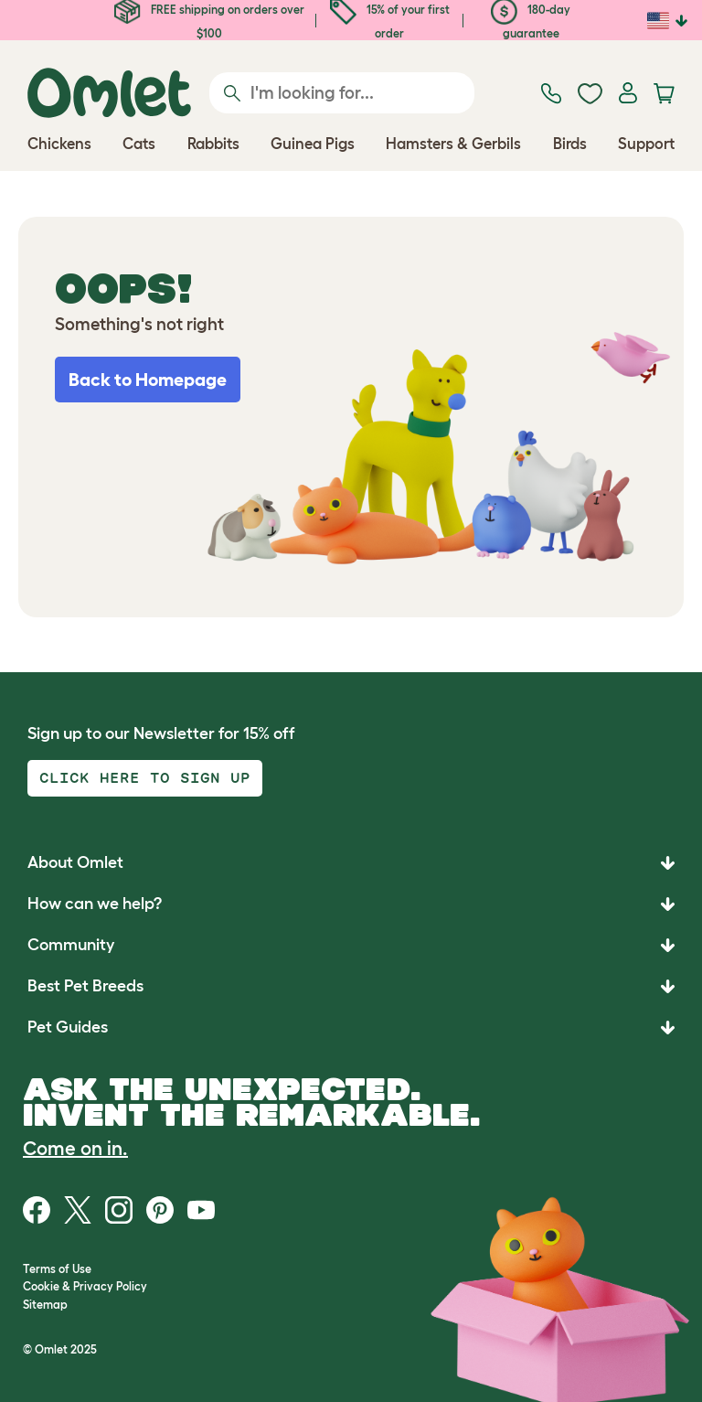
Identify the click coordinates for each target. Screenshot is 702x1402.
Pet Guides (67, 1027)
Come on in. (75, 1148)
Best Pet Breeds (85, 986)
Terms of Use (57, 1269)
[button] (351, 1027)
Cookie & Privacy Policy (85, 1286)
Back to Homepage (148, 379)
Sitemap (45, 1304)
